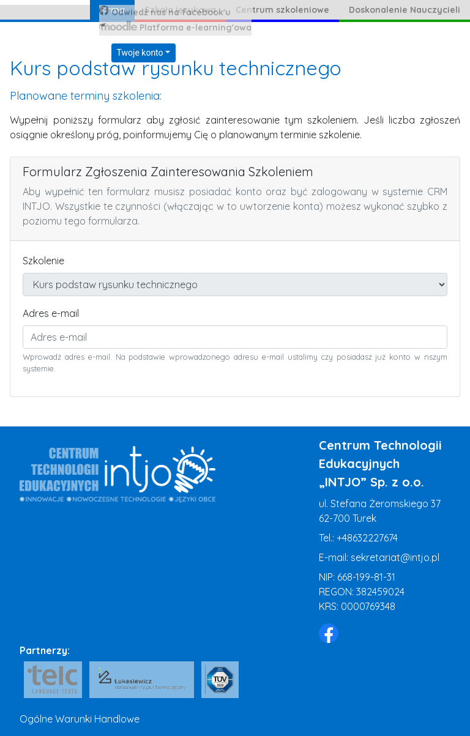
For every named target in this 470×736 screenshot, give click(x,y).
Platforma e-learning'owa (175, 27)
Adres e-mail (51, 313)
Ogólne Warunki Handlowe (80, 719)
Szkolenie (43, 261)
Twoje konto (140, 53)
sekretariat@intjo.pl (395, 557)
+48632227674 (367, 538)
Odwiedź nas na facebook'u (165, 12)
